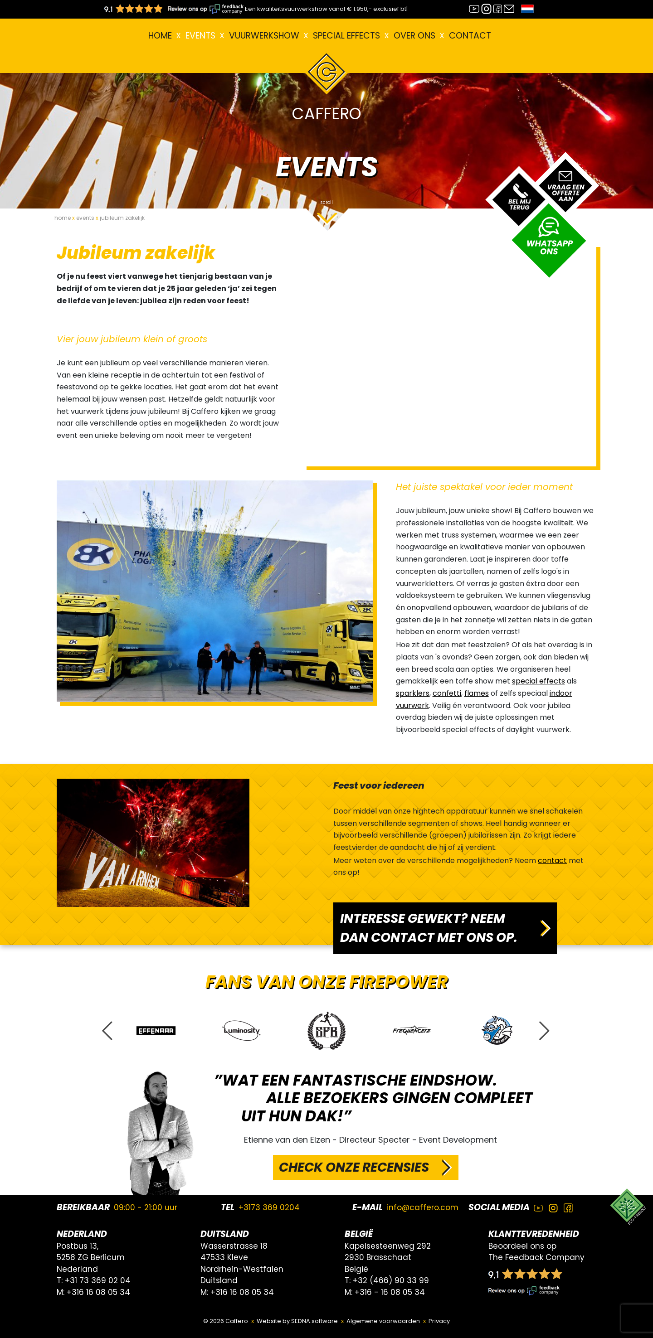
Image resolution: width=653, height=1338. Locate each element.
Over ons (414, 35)
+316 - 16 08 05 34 (390, 1292)
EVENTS (200, 35)
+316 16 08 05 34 (98, 1292)
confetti (447, 693)
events (85, 218)
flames (476, 693)
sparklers (412, 693)
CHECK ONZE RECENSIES (354, 1167)
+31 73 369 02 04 (98, 1280)
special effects (538, 681)
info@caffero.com (422, 1207)
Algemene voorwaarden (383, 1321)
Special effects (346, 35)
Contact (470, 35)
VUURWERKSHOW (264, 35)
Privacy (439, 1321)
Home (160, 35)
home (62, 218)
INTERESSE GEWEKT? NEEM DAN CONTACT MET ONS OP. (428, 928)
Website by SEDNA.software (297, 1321)
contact (552, 860)
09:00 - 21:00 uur (145, 1207)
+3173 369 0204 (269, 1207)
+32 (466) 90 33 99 (391, 1280)
